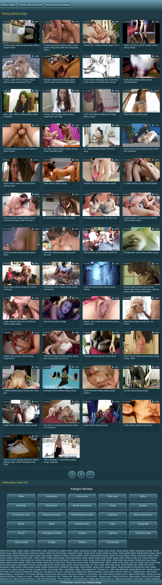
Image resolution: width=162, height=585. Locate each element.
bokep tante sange (33, 562)
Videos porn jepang (124, 579)
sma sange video (55, 569)
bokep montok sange (23, 558)
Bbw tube (112, 496)
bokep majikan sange (79, 555)
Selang (82, 533)
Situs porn (139, 579)
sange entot (98, 567)
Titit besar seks (143, 533)
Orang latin (143, 524)
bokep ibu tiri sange (92, 553)
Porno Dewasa (65, 579)
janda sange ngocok (63, 565)
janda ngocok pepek (26, 565)
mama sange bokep (31, 567)
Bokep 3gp (94, 579)
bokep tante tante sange (77, 562)
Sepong (113, 533)
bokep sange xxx (26, 560)
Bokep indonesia (120, 576)
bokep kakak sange (146, 553)
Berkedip (21, 505)
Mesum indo (79, 576)
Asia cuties (82, 496)
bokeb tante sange (38, 551)
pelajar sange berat (50, 567)
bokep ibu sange (75, 553)
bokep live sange (60, 555)
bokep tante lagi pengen (123, 560)
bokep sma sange (43, 560)
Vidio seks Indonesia (119, 569)
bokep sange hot (149, 558)
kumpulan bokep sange (10, 567)
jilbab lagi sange (113, 565)
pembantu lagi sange (69, 567)
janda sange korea (44, 565)
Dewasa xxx (103, 569)
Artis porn (72, 574)
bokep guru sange (144, 551)
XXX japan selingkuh (35, 574)
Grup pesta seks (21, 514)
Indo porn (59, 572)
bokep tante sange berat (54, 562)
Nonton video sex (124, 572)
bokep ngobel (40, 558)
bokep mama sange (99, 555)
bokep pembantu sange (76, 558)
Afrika (21, 496)
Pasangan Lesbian (51, 533)
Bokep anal (81, 572)
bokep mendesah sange (141, 555)
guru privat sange (152, 562)
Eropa (112, 505)
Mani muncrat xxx (143, 514)
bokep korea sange (43, 555)
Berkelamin (52, 505)
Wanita (82, 542)
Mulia (51, 524)
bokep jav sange (110, 553)
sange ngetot (111, 567)
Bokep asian (134, 576)
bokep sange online (9, 560)
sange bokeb (86, 567)
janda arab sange (8, 565)
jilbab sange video (129, 565)
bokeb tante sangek (57, 551)
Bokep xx (82, 574)
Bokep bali (67, 576)
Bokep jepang (6, 574)
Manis (21, 524)
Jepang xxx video (24, 576)
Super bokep (109, 572)
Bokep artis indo (53, 576)
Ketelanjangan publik (82, 514)
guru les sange (136, 562)
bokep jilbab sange (127, 553)
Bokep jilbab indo (138, 569)
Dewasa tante (105, 576)
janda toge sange (81, 565)
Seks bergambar (80, 579)
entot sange (123, 562)
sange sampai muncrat (22, 569)
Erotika (143, 505)
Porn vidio (4, 572)
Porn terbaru (92, 576)
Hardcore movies (52, 514)
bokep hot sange (37, 553)
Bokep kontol (147, 576)
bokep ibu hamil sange (56, 553)
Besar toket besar (82, 505)
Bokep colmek (153, 569)
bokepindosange (96, 562)
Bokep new (51, 574)
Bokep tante (39, 576)
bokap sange (23, 551)
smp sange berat (88, 569)
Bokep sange (8, 4)
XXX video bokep (106, 574)
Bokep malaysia (95, 572)
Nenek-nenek (82, 524)
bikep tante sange (8, 551)
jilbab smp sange (146, 565)
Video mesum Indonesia (24, 579)
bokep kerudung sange (23, 555)
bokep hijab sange (20, 553)
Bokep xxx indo (154, 574)
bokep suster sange (79, 560)
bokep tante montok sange (12, 562)
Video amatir (21, 542)
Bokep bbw (62, 574)
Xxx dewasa (112, 542)
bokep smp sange (61, 560)
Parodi (21, 533)
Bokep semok (121, 574)
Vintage (52, 542)
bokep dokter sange (126, 551)
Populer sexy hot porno (30, 4)
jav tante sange (97, 565)
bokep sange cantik (115, 558)
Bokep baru (70, 572)
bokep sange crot (133, 558)
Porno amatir (16, 572)
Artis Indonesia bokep (46, 579)
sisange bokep (40, 569)
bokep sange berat (96, 558)
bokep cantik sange (107, 551)
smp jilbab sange (72, 569)
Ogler (112, 524)
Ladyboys (113, 514)
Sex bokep (92, 574)
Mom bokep (151, 572)
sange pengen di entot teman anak (133, 567)
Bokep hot (38, 572)
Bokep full (27, 572)
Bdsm (143, 496)
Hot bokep (48, 572)
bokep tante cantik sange (100, 560)
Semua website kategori (57, 4)
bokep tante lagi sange (146, 560)
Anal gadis (51, 496)
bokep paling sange (56, 558)
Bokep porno (139, 572)
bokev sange (111, 562)
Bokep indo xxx (107, 579)
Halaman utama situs (75, 582)
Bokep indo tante (7, 576)
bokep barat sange (88, 551)
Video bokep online (137, 574)
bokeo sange (73, 551)
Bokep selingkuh (152, 579)
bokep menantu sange (119, 555)
